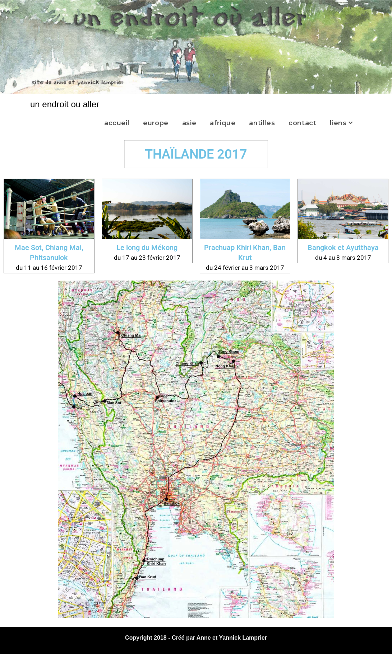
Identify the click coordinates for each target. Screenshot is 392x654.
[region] (196, 47)
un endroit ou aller (64, 104)
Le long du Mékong (146, 247)
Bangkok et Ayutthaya (343, 247)
